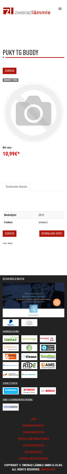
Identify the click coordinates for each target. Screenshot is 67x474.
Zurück (9, 70)
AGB (33, 419)
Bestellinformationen (33, 439)
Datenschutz (33, 452)
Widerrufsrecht (33, 425)
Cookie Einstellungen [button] (33, 458)
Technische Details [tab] (16, 186)
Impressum (48, 469)
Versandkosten (33, 432)
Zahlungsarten (33, 445)
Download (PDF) (51, 233)
